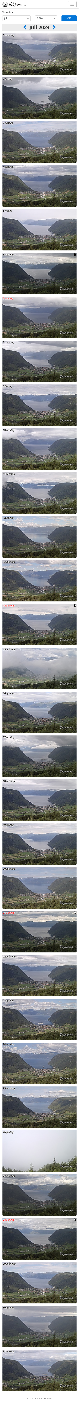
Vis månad (8, 12)
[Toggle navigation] (72, 4)
